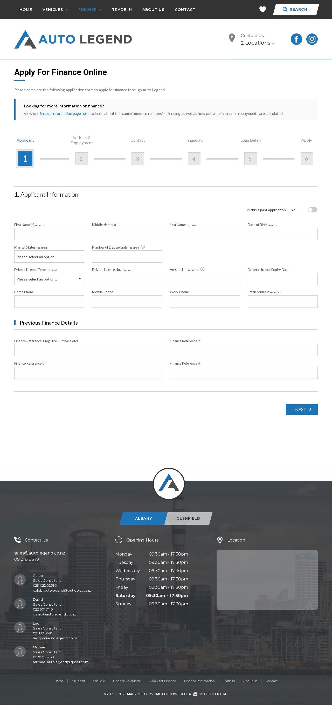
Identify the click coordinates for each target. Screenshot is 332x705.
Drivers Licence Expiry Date (268, 269)
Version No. (187, 269)
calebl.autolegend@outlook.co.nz (62, 590)
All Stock (78, 680)
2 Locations (256, 43)
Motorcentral (210, 694)
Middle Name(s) (104, 225)
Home (25, 9)
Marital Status (30, 247)
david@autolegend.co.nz (54, 614)
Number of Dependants (119, 246)
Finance (90, 9)
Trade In (122, 9)
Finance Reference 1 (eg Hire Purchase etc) (46, 341)
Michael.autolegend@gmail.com (60, 662)
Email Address (264, 292)
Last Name (183, 225)
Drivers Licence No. (112, 269)
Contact (185, 9)
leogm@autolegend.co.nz (55, 638)
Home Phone (24, 292)
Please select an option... (37, 256)
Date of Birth (263, 225)
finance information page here (65, 113)
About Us (153, 9)
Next (299, 409)
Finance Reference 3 (29, 363)
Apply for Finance (162, 680)
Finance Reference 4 (185, 363)
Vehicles (55, 9)
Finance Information (199, 680)
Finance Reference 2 (185, 341)
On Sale (99, 680)
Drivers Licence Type (35, 269)
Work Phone (179, 292)
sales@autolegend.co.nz (39, 552)
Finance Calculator (127, 680)
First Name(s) (30, 225)
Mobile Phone (102, 292)
